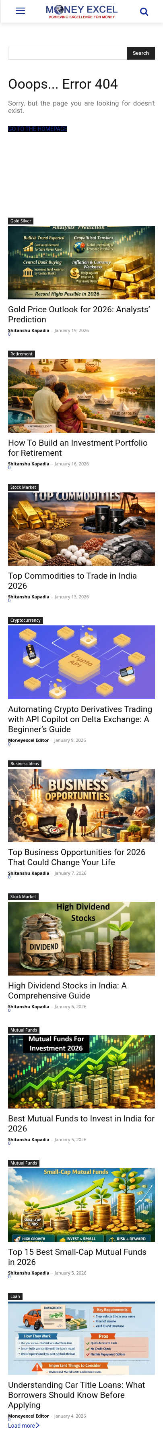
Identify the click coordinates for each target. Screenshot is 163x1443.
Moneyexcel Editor (28, 740)
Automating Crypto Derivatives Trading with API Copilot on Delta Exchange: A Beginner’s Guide (80, 719)
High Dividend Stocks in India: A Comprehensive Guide (67, 991)
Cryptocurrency (25, 620)
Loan (15, 1296)
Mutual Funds (23, 1030)
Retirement (21, 354)
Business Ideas (24, 763)
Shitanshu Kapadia (29, 330)
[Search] (141, 53)
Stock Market (23, 487)
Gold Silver (20, 221)
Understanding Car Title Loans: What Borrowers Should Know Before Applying (76, 1395)
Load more (24, 1425)
